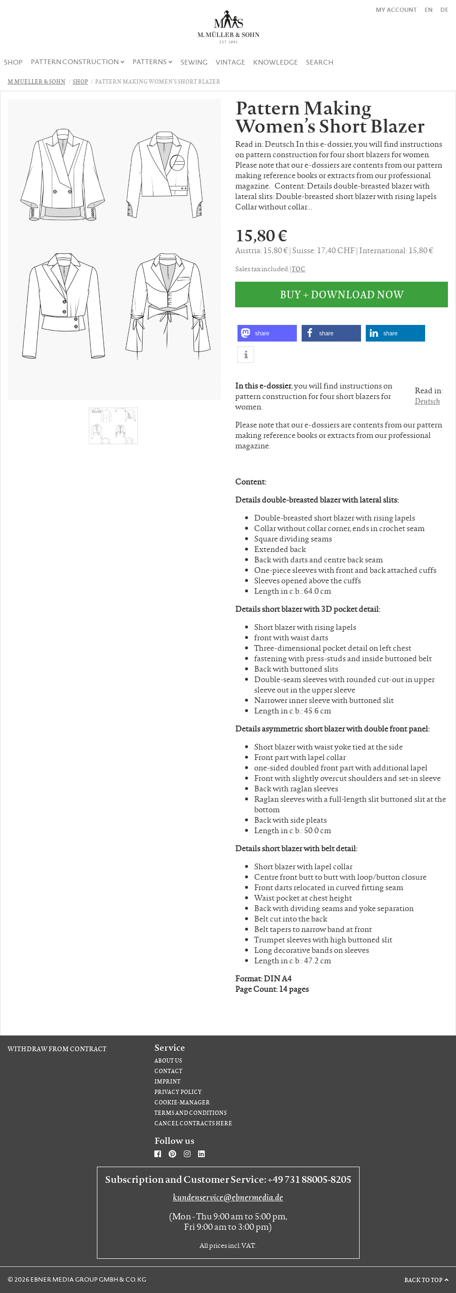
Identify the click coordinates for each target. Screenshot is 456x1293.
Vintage (230, 62)
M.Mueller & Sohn (37, 81)
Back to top (423, 1279)
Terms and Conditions (190, 1113)
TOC (298, 268)
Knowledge (275, 62)
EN (429, 10)
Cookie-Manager (182, 1102)
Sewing (194, 62)
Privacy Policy (178, 1092)
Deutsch (427, 400)
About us (168, 1060)
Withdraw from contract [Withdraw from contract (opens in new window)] (57, 1048)
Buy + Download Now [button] (342, 294)
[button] (267, 333)
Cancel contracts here (193, 1123)
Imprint (167, 1081)
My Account (396, 10)
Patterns (150, 62)
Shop (13, 62)
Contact (168, 1071)
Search (319, 62)
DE (444, 10)
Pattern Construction (75, 62)
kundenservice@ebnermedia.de (228, 1197)
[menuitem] (13, 62)
